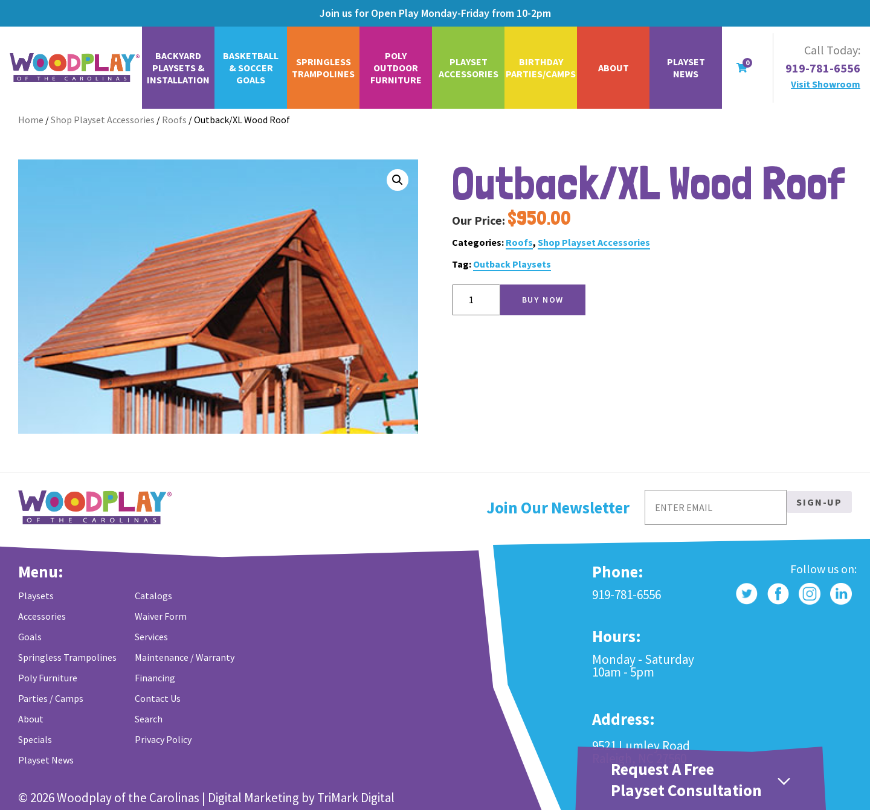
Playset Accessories (468, 68)
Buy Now (543, 299)
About (613, 68)
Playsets (36, 596)
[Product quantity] (476, 299)
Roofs (174, 120)
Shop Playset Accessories (103, 120)
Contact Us (158, 698)
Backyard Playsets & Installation (178, 68)
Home (31, 120)
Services (151, 637)
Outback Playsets (512, 264)
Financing (155, 678)
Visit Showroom (825, 84)
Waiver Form (161, 616)
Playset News (686, 68)
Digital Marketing (253, 797)
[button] (397, 180)
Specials (35, 739)
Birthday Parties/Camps (541, 68)
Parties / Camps (50, 698)
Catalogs (153, 596)
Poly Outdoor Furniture (396, 68)
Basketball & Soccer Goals (251, 68)
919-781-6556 (822, 68)
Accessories (42, 616)
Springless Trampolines (323, 68)
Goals (30, 637)
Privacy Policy (163, 739)
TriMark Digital (356, 797)
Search (149, 719)
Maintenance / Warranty (184, 657)
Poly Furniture (47, 678)
